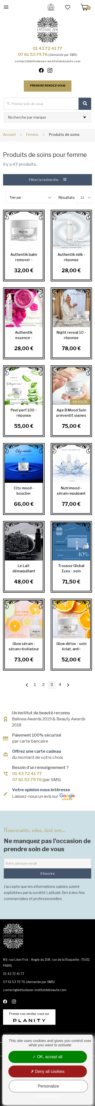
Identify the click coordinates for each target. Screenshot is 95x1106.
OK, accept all (47, 1057)
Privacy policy (47, 1096)
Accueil (9, 134)
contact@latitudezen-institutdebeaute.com (47, 61)
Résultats (66, 197)
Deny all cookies (48, 1071)
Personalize (48, 1086)
